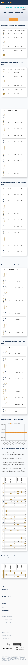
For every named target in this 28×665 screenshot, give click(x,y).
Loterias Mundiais (6, 596)
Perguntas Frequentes (7, 616)
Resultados (16, 7)
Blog (3, 607)
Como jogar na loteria (7, 619)
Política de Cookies (6, 635)
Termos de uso (5, 632)
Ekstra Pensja (23, 7)
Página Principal (9, 7)
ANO (13, 19)
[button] (26, 2)
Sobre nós (4, 626)
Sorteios (4, 603)
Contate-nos (5, 629)
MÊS (4, 19)
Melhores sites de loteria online (10, 593)
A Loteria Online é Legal (7, 622)
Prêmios (4, 600)
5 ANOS (23, 19)
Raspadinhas (5, 610)
